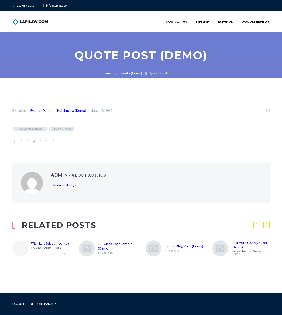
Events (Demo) (41, 110)
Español (225, 21)
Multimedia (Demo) (71, 110)
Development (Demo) (30, 129)
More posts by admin (68, 185)
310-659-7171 (25, 5)
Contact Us (176, 21)
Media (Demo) (62, 129)
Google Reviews (255, 21)
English (202, 21)
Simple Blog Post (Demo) (184, 246)
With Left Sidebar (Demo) (50, 243)
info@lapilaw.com (57, 5)
